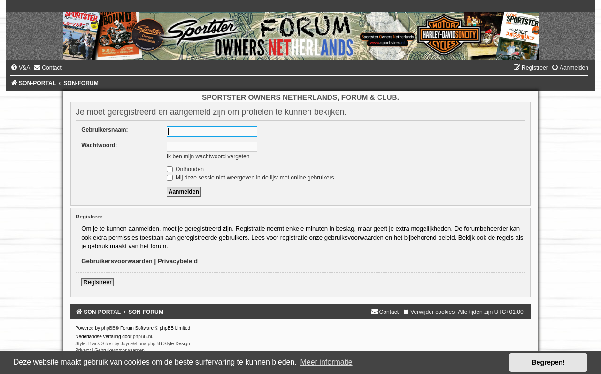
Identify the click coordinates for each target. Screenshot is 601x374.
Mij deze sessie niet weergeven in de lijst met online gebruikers (250, 177)
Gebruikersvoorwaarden (117, 261)
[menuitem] (20, 67)
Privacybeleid (178, 261)
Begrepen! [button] (548, 362)
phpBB (108, 328)
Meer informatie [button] (326, 362)
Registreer (97, 282)
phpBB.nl (142, 336)
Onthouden (185, 169)
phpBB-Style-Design (169, 343)
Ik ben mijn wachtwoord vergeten (208, 156)
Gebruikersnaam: (104, 129)
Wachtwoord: (99, 145)
